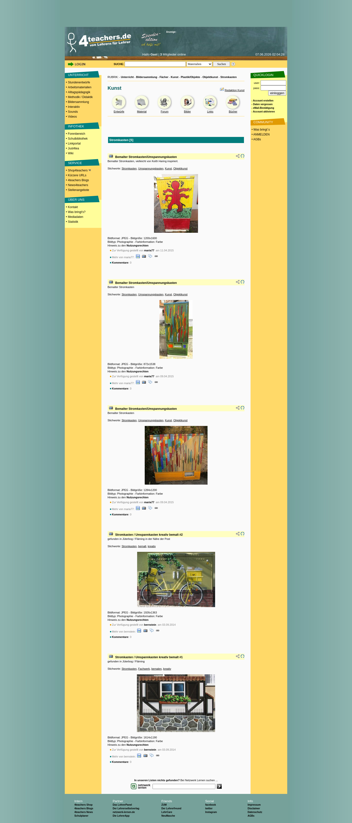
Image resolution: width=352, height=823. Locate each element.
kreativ (152, 546)
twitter (208, 808)
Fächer (164, 77)
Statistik (73, 221)
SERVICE (75, 163)
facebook (210, 804)
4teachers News (83, 812)
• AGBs (256, 139)
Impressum (254, 804)
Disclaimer (254, 808)
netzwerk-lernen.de (124, 812)
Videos (72, 116)
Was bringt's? (77, 212)
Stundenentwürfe (79, 82)
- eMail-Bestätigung (263, 108)
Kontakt (73, 207)
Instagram (211, 812)
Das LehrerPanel (122, 804)
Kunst (174, 77)
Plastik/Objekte (190, 77)
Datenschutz (255, 812)
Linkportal (74, 143)
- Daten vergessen (262, 104)
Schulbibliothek (78, 138)
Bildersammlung (78, 102)
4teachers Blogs (78, 180)
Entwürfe (119, 111)
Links (210, 111)
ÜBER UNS (76, 199)
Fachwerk (144, 668)
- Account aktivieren (263, 111)
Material (141, 111)
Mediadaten (75, 217)
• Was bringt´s (260, 129)
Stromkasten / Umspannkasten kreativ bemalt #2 (149, 534)
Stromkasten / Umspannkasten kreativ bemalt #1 (149, 657)
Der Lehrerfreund (171, 808)
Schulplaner (81, 815)
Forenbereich (76, 133)
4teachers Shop (83, 804)
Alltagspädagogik (79, 92)
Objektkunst (210, 77)
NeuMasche (168, 815)
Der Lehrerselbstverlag (126, 808)
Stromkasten (228, 77)
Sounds (73, 111)
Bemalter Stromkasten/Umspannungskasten (146, 157)
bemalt (142, 546)
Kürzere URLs (77, 175)
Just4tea (73, 148)
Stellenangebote (78, 190)
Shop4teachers (79, 170)
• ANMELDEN (260, 134)
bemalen (156, 668)
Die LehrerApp (121, 815)
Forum (164, 111)
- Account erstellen (263, 100)
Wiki (71, 153)
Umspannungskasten (150, 168)
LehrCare (166, 812)
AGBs (251, 815)
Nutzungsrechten (138, 245)
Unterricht (127, 77)
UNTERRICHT (78, 75)
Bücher (233, 111)
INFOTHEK (76, 126)
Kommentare (120, 262)
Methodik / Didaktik (80, 97)
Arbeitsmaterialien (79, 87)
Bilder (187, 111)
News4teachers (78, 185)
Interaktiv (74, 107)
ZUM (164, 804)
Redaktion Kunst (234, 90)
